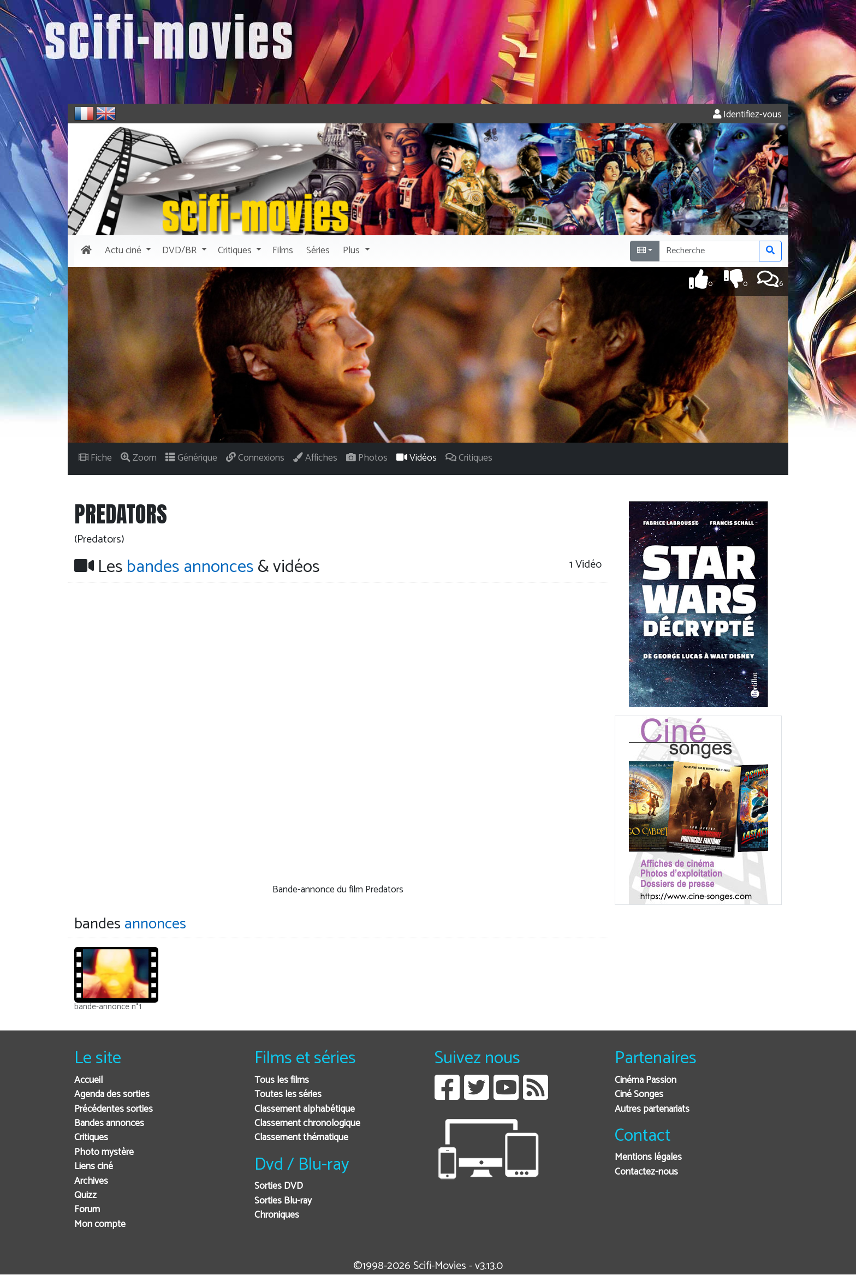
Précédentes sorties (113, 1109)
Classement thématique (301, 1138)
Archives (91, 1181)
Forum (87, 1210)
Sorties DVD (278, 1186)
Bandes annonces (109, 1123)
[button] (127, 251)
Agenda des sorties (112, 1095)
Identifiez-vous (747, 115)
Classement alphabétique (304, 1109)
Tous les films (281, 1080)
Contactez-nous (646, 1172)
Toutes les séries (288, 1095)
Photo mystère (104, 1152)
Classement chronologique (307, 1123)
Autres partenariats (652, 1109)
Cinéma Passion (645, 1080)
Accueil (88, 1080)
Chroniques (276, 1215)
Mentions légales (648, 1157)
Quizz (85, 1195)
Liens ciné (93, 1167)
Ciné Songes (639, 1095)
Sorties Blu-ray (283, 1201)
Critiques (91, 1138)
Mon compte (100, 1224)
